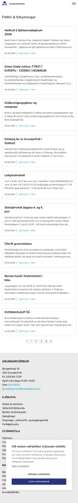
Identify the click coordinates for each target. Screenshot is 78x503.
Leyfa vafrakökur (39, 482)
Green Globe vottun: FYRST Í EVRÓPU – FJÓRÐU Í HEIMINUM (25, 69)
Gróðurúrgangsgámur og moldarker (20, 105)
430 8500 (14, 385)
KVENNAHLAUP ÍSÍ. (17, 312)
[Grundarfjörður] (14, 3)
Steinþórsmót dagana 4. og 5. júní (23, 210)
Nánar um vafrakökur (20, 466)
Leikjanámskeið (14, 175)
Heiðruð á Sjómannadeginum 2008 (23, 32)
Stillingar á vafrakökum (39, 474)
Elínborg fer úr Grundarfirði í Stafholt (23, 141)
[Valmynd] (74, 3)
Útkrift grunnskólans (18, 244)
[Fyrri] (27, 341)
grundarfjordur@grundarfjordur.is (21, 389)
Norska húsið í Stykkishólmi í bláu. (23, 278)
